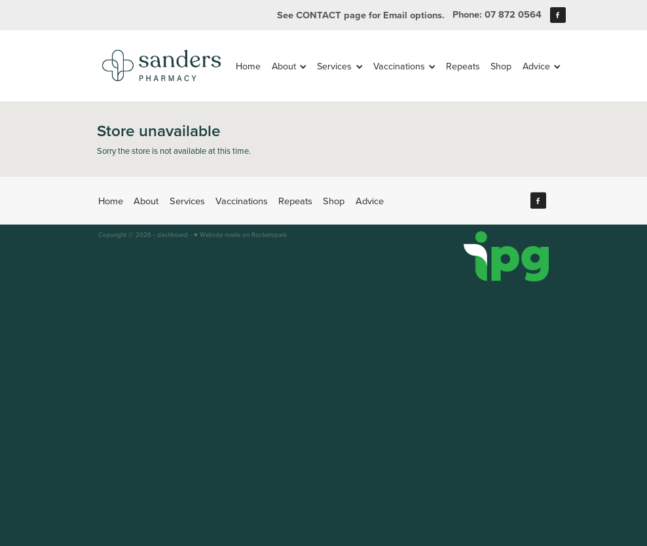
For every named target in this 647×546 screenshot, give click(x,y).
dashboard (172, 234)
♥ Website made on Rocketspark (240, 234)
